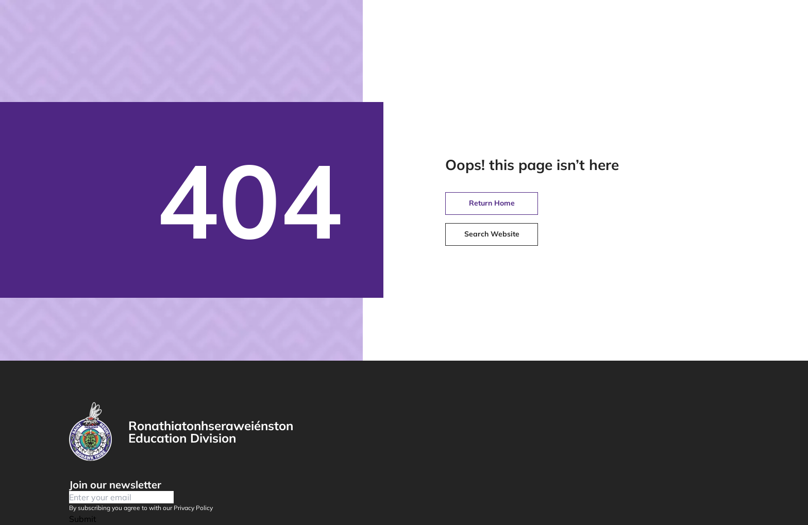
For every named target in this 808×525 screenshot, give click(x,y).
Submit (82, 519)
